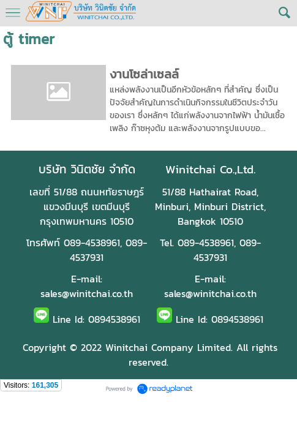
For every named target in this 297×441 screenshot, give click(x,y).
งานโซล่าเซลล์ (144, 74)
